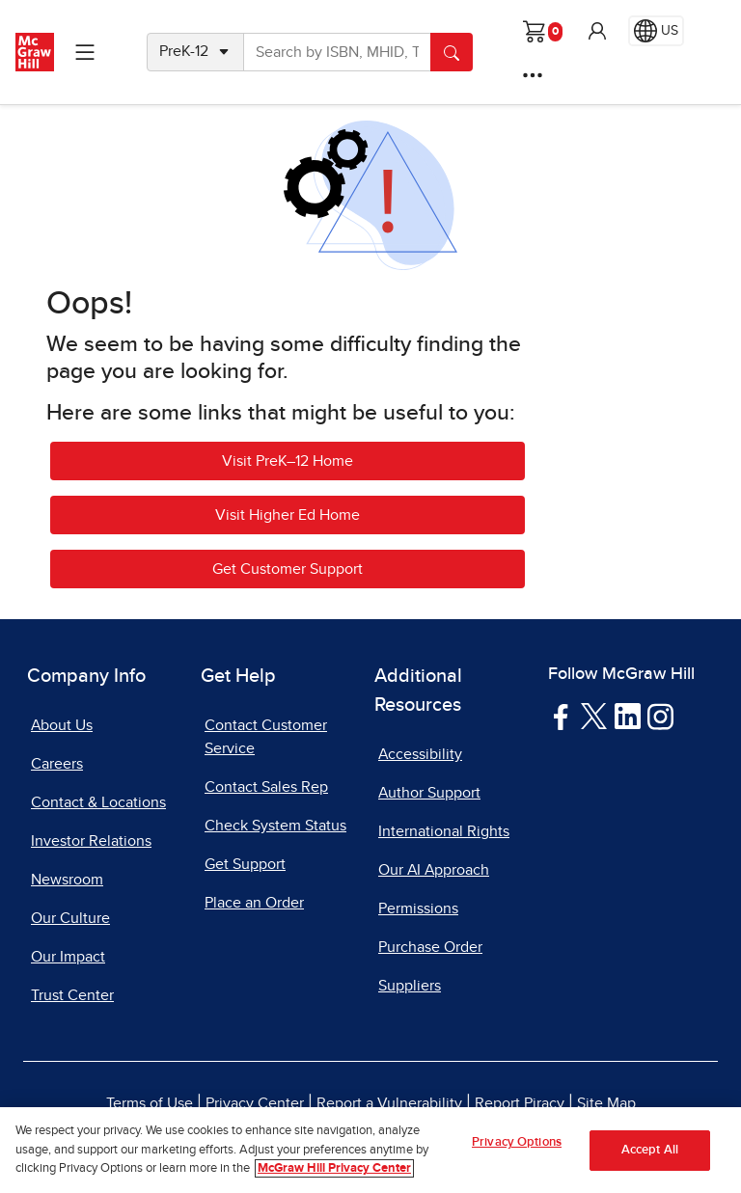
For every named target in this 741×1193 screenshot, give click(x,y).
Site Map (606, 1103)
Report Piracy (519, 1103)
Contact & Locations (98, 802)
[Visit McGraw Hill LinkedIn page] (628, 715)
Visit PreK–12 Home (287, 461)
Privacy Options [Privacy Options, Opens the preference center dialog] (517, 1142)
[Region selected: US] (656, 30)
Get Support (245, 864)
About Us (62, 725)
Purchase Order (430, 947)
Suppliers (409, 985)
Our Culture (70, 918)
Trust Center (72, 995)
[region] (370, 1150)
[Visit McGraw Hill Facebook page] (561, 715)
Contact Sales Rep (266, 787)
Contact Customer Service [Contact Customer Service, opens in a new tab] (266, 737)
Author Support (429, 792)
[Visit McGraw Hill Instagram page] (660, 715)
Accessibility (420, 754)
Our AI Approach (433, 870)
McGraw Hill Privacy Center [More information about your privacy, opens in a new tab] (334, 1168)
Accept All (649, 1150)
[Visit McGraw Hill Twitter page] (594, 714)
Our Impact (68, 956)
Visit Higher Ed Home (287, 515)
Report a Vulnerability (389, 1103)
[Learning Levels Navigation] (84, 52)
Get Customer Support (287, 569)
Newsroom (67, 879)
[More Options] (532, 75)
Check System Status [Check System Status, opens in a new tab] (275, 825)
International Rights (443, 831)
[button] (597, 30)
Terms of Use (149, 1103)
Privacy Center (255, 1103)
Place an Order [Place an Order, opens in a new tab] (254, 902)
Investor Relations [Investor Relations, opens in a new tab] (91, 841)
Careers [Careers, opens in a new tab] (57, 764)
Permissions (418, 908)
